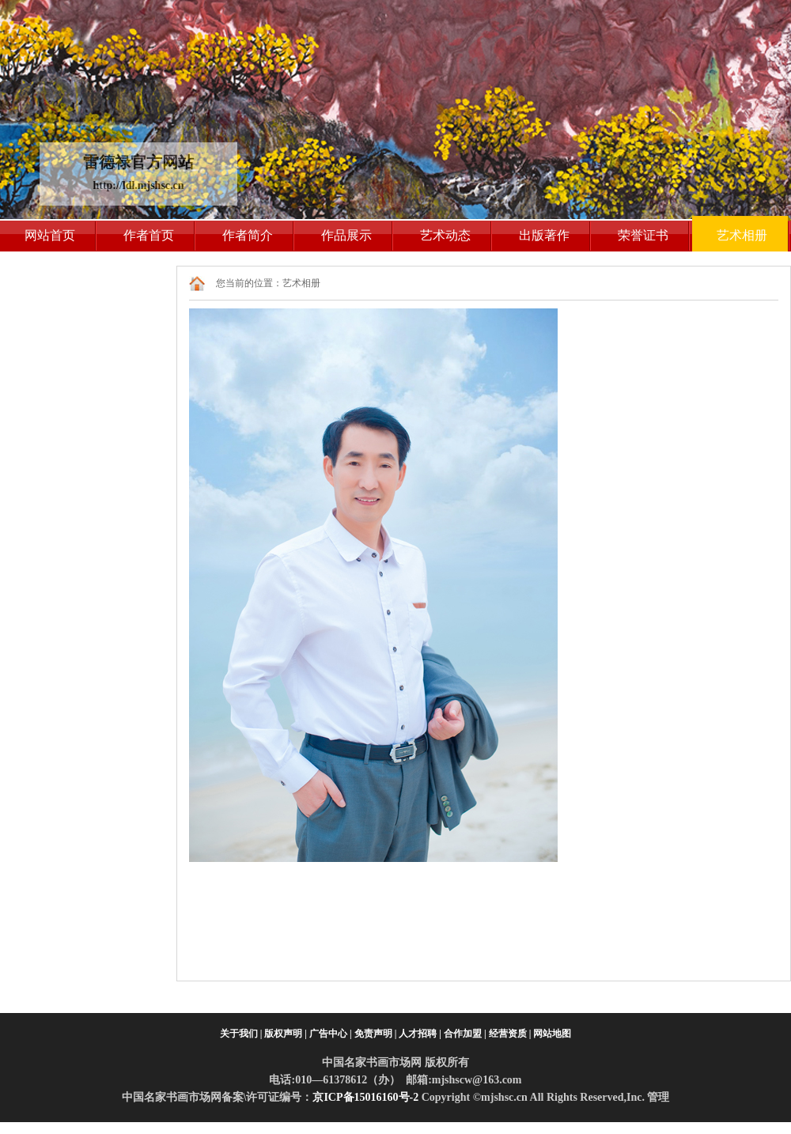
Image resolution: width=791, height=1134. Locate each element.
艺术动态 (445, 235)
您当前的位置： (249, 283)
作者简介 (247, 235)
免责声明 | (375, 1033)
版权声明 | (285, 1033)
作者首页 (148, 235)
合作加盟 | (465, 1033)
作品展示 (346, 235)
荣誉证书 (643, 235)
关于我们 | (241, 1033)
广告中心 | (330, 1033)
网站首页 (50, 235)
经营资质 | (510, 1033)
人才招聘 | (420, 1033)
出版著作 (544, 235)
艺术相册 (742, 235)
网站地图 (552, 1033)
